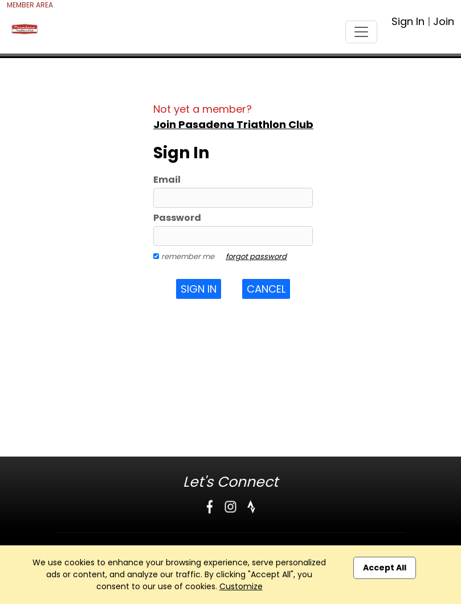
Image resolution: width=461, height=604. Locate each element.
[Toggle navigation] (361, 31)
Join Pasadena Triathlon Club (233, 124)
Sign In (408, 21)
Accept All (384, 567)
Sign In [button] (199, 289)
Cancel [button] (266, 289)
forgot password (256, 256)
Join (443, 21)
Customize (241, 586)
